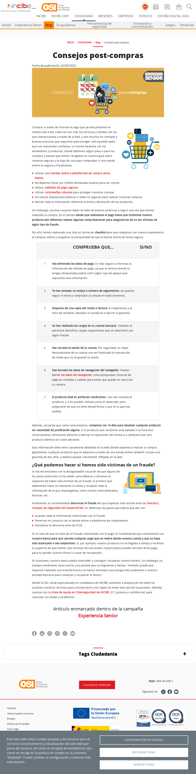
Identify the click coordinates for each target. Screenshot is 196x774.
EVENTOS (145, 16)
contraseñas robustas (59, 192)
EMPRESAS (125, 16)
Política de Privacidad (18, 723)
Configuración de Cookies (144, 740)
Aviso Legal (13, 728)
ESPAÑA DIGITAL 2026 (173, 16)
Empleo (11, 718)
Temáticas (186, 25)
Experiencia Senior (98, 616)
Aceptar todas (143, 764)
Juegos (170, 25)
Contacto (11, 708)
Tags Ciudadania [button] (98, 654)
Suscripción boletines (97, 685)
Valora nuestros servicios (20, 713)
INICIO (70, 42)
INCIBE (41, 16)
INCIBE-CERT (60, 16)
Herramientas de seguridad (99, 25)
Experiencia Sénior (28, 25)
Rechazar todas (143, 752)
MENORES (105, 16)
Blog (49, 25)
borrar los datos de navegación (72, 375)
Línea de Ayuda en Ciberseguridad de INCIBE (80, 592)
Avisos (6, 25)
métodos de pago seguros (61, 187)
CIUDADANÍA (83, 16)
